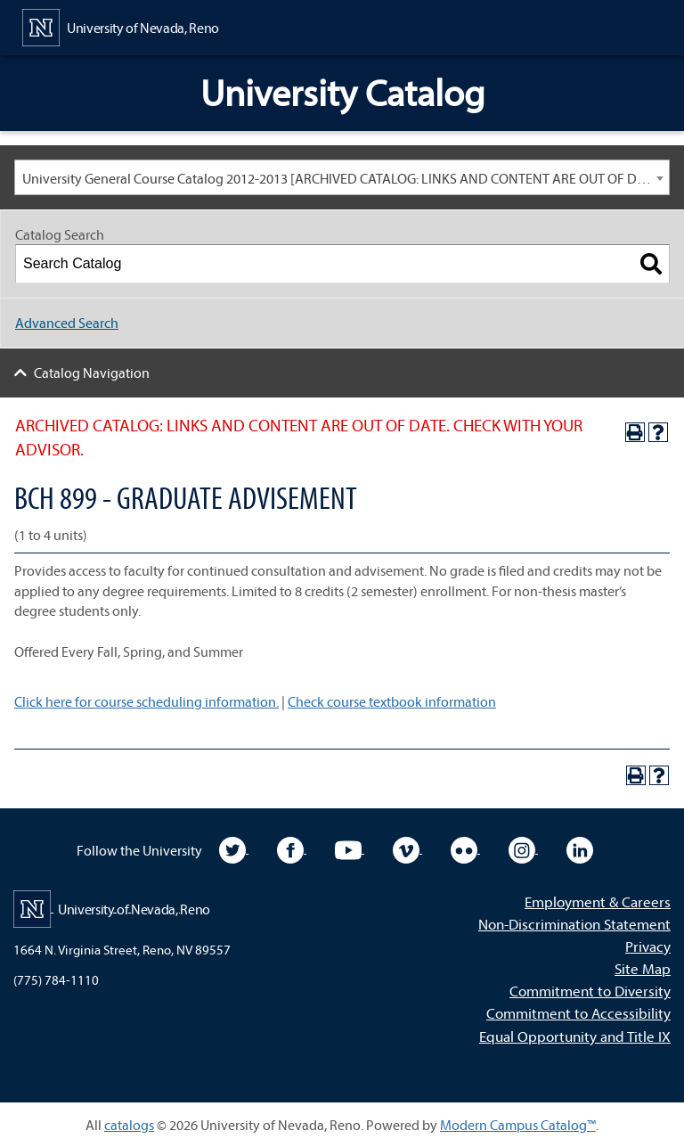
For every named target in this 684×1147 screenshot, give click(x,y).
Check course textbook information (392, 701)
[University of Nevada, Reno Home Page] (120, 26)
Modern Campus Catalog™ (518, 1125)
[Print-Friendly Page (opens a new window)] (635, 432)
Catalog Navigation (92, 372)
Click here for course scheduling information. (146, 701)
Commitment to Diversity (590, 990)
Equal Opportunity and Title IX (575, 1036)
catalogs (129, 1125)
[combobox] (342, 177)
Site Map (643, 968)
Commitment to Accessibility (578, 1013)
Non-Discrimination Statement (574, 923)
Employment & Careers (598, 901)
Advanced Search (66, 323)
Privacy (648, 946)
